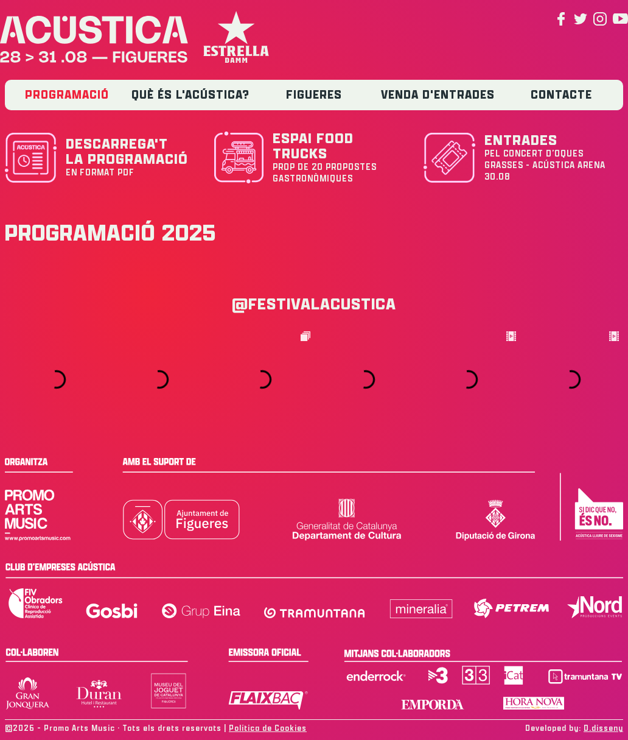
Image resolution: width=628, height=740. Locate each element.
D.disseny (603, 728)
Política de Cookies (268, 728)
